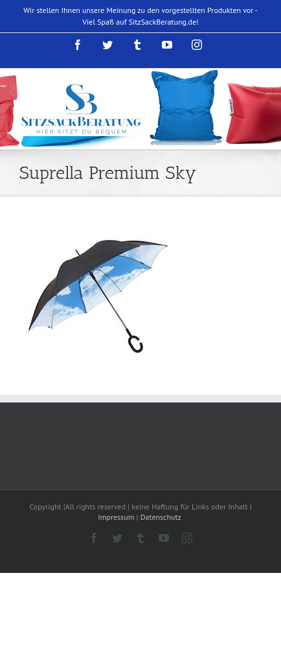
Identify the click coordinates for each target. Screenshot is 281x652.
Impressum (116, 517)
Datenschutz (161, 517)
